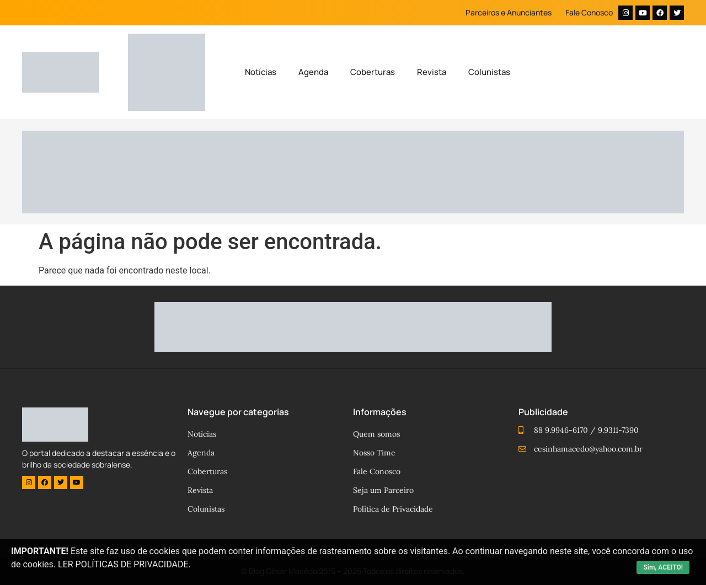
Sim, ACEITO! (663, 567)
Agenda (313, 72)
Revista (431, 72)
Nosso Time (374, 453)
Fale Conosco (589, 12)
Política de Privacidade (393, 509)
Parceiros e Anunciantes (509, 12)
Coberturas (372, 72)
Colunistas (489, 72)
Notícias (260, 72)
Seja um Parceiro (383, 490)
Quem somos (376, 434)
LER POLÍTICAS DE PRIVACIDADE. (124, 564)
